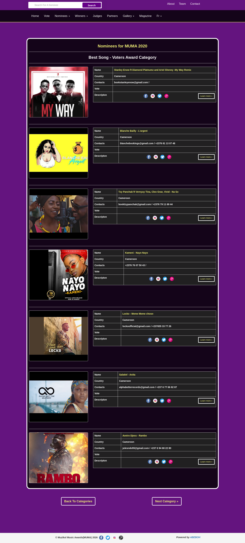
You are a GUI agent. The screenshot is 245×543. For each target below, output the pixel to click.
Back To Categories (78, 501)
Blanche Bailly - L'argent (134, 131)
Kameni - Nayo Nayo (136, 252)
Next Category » (166, 501)
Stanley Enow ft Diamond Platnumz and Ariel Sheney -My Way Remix (152, 70)
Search (92, 5)
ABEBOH (195, 537)
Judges (97, 16)
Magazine (145, 16)
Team (182, 3)
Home (35, 16)
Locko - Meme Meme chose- (138, 313)
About (171, 3)
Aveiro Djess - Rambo (134, 435)
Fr (159, 16)
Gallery (128, 16)
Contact (195, 3)
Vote (47, 16)
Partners (112, 16)
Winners (81, 16)
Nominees (62, 16)
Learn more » (206, 96)
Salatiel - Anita (127, 374)
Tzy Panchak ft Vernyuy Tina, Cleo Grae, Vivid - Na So (148, 191)
